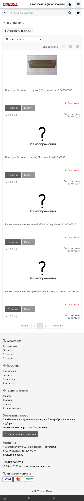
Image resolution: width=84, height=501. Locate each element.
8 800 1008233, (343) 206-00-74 (47, 4)
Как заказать (10, 346)
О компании (9, 371)
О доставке (9, 354)
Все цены (13, 108)
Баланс (7, 404)
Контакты (8, 383)
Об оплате (8, 350)
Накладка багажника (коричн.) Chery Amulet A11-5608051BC (38, 90)
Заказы (7, 396)
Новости (7, 375)
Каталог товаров (12, 408)
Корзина (7, 400)
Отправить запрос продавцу (20, 434)
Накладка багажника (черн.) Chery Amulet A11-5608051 (35, 157)
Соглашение (9, 379)
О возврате (9, 358)
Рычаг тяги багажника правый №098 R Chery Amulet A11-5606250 (41, 291)
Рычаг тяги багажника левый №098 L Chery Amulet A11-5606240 (40, 224)
